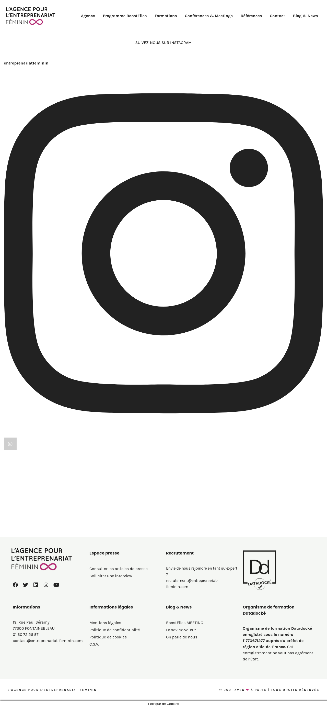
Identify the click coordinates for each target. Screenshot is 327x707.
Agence (88, 15)
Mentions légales (105, 622)
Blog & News (305, 15)
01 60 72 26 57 (25, 634)
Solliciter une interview (110, 575)
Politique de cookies (108, 637)
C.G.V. (94, 644)
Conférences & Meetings (209, 15)
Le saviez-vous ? (181, 629)
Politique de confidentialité (114, 629)
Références (251, 15)
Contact (277, 15)
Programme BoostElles (125, 15)
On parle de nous (181, 637)
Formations (166, 15)
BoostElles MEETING (184, 622)
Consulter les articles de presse (118, 568)
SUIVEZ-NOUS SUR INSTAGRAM (163, 42)
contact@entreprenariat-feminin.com (48, 640)
